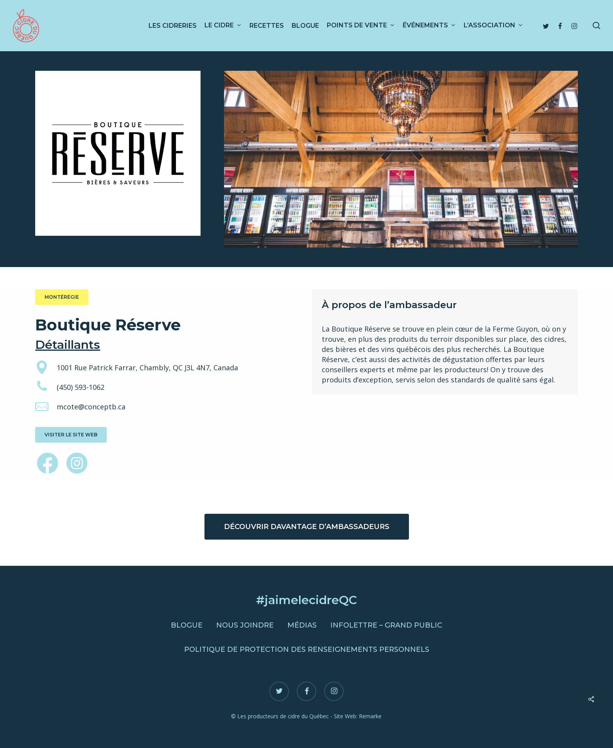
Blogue (187, 625)
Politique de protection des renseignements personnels (306, 649)
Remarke (370, 716)
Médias (302, 625)
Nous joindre (245, 625)
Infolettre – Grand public (386, 625)
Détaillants (67, 344)
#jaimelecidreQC (306, 600)
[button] (61, 297)
